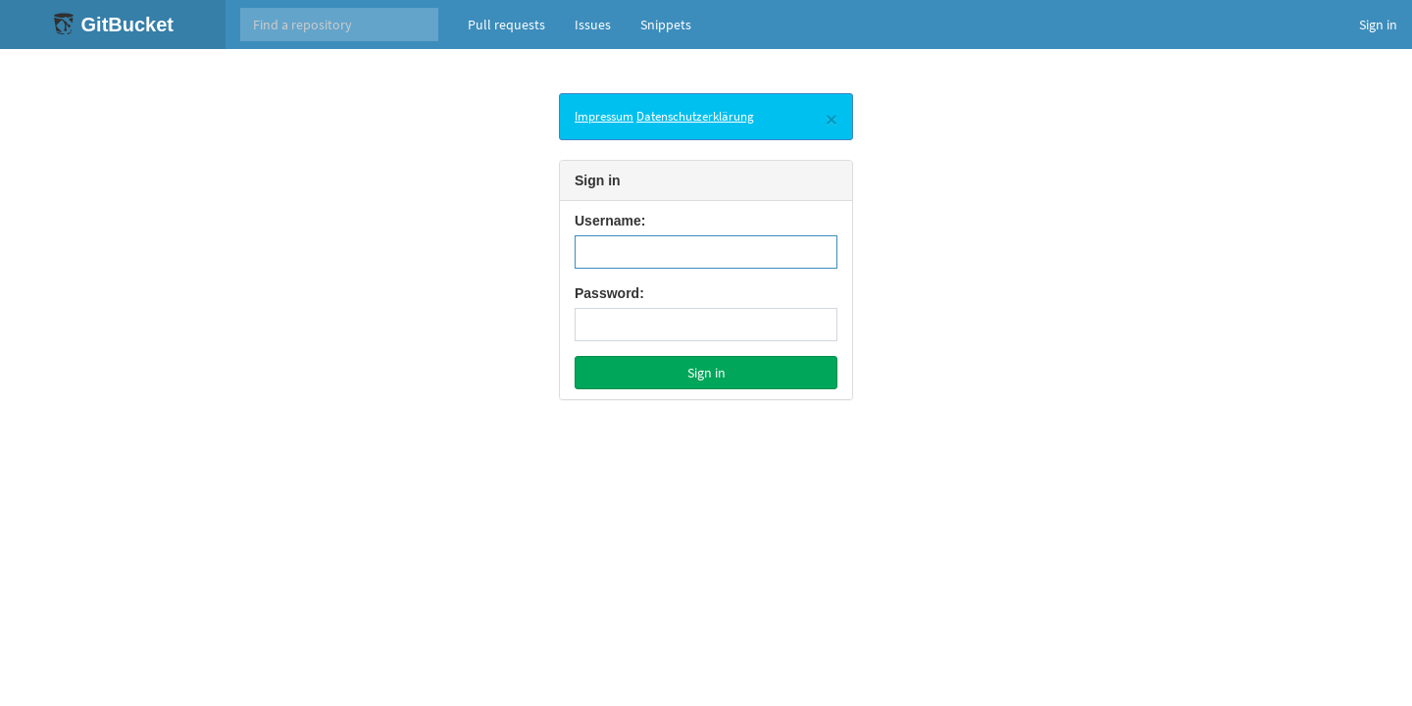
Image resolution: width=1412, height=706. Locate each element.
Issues (593, 24)
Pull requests (506, 24)
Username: (610, 220)
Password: (609, 293)
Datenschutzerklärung (695, 116)
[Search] (339, 24)
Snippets (665, 24)
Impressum (604, 116)
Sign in (1378, 24)
